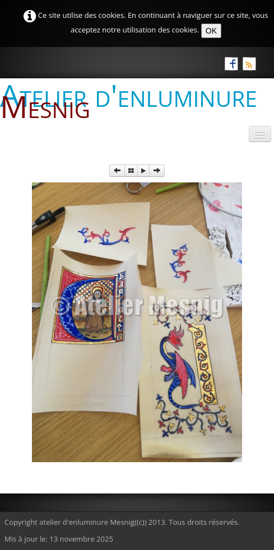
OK (211, 30)
